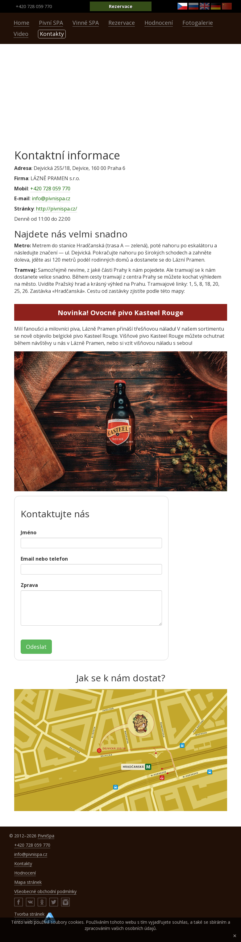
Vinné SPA (86, 22)
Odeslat (36, 646)
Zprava (29, 585)
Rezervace (120, 6)
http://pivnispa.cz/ (56, 208)
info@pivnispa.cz (51, 198)
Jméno (28, 532)
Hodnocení (158, 22)
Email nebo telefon (44, 558)
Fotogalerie (197, 22)
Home (21, 22)
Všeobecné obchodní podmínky (45, 891)
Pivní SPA (51, 22)
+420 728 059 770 (34, 6)
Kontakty (52, 33)
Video (21, 33)
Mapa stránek (28, 882)
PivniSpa (46, 836)
